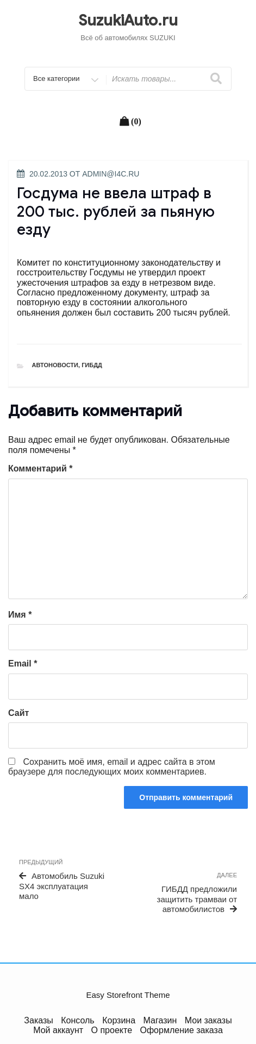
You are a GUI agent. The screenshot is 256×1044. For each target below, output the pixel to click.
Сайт (18, 713)
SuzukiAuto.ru (128, 20)
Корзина (118, 1020)
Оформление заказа (181, 1030)
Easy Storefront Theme (128, 994)
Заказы (38, 1020)
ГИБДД (92, 365)
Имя (20, 614)
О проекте (111, 1030)
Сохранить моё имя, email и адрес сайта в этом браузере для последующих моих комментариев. (111, 766)
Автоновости (55, 365)
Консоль (77, 1020)
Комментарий (40, 468)
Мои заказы (208, 1020)
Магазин (160, 1020)
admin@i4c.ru (110, 173)
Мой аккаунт (58, 1030)
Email (22, 663)
